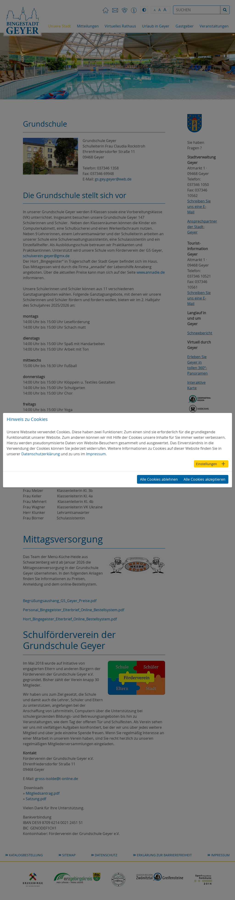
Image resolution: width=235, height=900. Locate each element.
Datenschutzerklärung (40, 453)
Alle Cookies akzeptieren (204, 479)
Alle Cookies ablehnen (159, 479)
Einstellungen (206, 464)
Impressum (96, 453)
